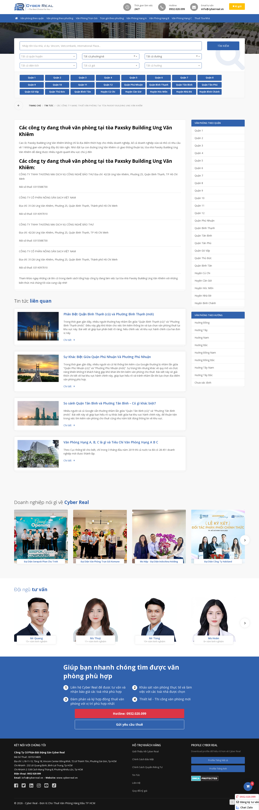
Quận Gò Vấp (32, 91)
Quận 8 (209, 77)
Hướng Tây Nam (204, 367)
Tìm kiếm (223, 46)
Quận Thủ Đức (57, 91)
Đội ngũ (30, 589)
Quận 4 (108, 77)
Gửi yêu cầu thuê (129, 724)
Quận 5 (133, 77)
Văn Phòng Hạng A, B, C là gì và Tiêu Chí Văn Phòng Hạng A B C (110, 442)
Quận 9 (32, 84)
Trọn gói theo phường (112, 18)
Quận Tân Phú (210, 84)
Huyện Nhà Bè (184, 91)
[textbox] (47, 56)
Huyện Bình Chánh (209, 91)
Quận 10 (57, 84)
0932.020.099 (245, 796)
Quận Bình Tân (82, 91)
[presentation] (245, 540)
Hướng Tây (201, 330)
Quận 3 (82, 77)
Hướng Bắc (201, 345)
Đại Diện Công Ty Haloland (218, 561)
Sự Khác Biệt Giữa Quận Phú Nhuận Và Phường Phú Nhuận (107, 357)
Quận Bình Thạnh (158, 84)
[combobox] (48, 56)
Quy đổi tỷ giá (139, 790)
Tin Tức (136, 775)
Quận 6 (159, 77)
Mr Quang (36, 638)
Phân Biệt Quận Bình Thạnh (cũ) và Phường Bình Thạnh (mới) (108, 314)
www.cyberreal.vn (67, 777)
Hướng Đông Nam (205, 352)
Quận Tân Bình (184, 84)
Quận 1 (32, 77)
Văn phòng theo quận (32, 18)
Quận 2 (57, 77)
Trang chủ (35, 105)
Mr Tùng (154, 638)
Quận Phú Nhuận (133, 84)
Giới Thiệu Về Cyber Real (145, 751)
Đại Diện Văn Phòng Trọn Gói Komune (100, 561)
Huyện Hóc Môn (158, 91)
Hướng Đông (202, 322)
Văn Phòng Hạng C (182, 18)
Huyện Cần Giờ (133, 91)
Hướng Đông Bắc (205, 360)
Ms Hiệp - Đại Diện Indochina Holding (159, 561)
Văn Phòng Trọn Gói (86, 18)
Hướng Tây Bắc (204, 375)
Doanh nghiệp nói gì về (51, 502)
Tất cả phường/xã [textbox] (109, 56)
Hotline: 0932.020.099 (129, 713)
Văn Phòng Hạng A (136, 18)
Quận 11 (82, 84)
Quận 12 (108, 84)
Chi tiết (67, 340)
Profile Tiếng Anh (218, 768)
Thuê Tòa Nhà (202, 18)
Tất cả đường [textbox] (172, 56)
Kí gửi (237, 6)
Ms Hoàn (213, 638)
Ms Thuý (95, 638)
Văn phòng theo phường (60, 18)
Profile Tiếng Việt (218, 760)
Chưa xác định (203, 382)
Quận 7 (184, 77)
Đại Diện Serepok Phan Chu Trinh (41, 561)
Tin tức (48, 105)
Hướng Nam (202, 337)
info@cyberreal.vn (32, 777)
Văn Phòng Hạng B (159, 18)
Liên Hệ (136, 782)
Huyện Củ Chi (108, 91)
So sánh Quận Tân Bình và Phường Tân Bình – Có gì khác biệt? (109, 403)
